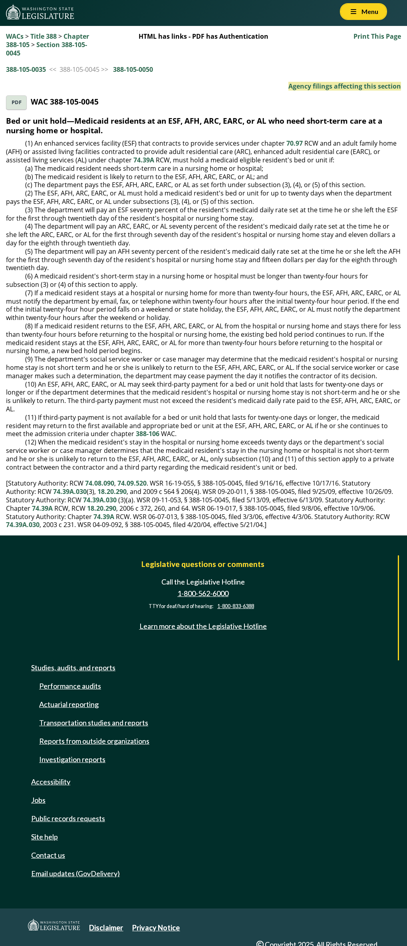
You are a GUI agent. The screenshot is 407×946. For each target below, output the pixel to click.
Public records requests (68, 818)
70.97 (294, 143)
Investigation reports (72, 759)
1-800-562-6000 (202, 593)
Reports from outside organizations (94, 741)
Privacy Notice (156, 927)
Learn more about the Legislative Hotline (203, 626)
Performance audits (70, 685)
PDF (17, 102)
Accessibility (50, 781)
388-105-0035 (26, 69)
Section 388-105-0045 (46, 48)
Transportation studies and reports (93, 722)
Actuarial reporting (69, 704)
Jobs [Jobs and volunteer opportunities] (38, 800)
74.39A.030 (70, 491)
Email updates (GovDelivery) (75, 873)
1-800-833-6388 (235, 606)
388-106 (147, 433)
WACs (15, 36)
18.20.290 (112, 491)
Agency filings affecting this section (344, 86)
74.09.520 (132, 483)
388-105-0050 (133, 69)
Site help (44, 836)
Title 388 (43, 36)
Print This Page (377, 36)
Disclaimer (106, 927)
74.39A (143, 160)
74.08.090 (99, 483)
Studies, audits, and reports (73, 667)
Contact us (48, 855)
